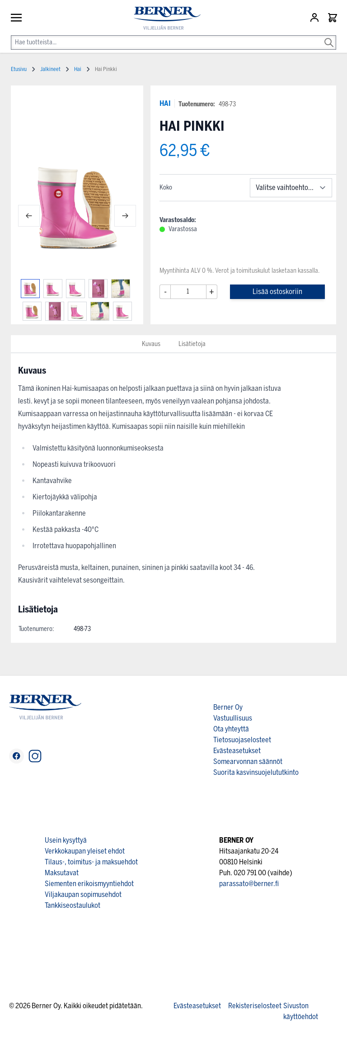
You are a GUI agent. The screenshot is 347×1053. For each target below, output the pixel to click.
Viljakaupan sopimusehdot (83, 894)
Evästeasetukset (237, 750)
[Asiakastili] (315, 18)
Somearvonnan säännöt (247, 761)
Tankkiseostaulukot (72, 905)
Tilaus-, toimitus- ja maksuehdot (91, 862)
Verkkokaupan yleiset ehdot (85, 851)
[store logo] (163, 18)
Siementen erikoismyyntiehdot (89, 883)
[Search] (329, 36)
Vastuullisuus (232, 718)
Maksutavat (62, 872)
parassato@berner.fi (249, 883)
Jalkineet (50, 69)
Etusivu (19, 69)
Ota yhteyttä (231, 729)
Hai (77, 69)
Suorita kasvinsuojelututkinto (256, 772)
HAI (165, 103)
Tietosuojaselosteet (242, 739)
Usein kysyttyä (66, 840)
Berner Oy (228, 707)
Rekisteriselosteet (254, 1005)
